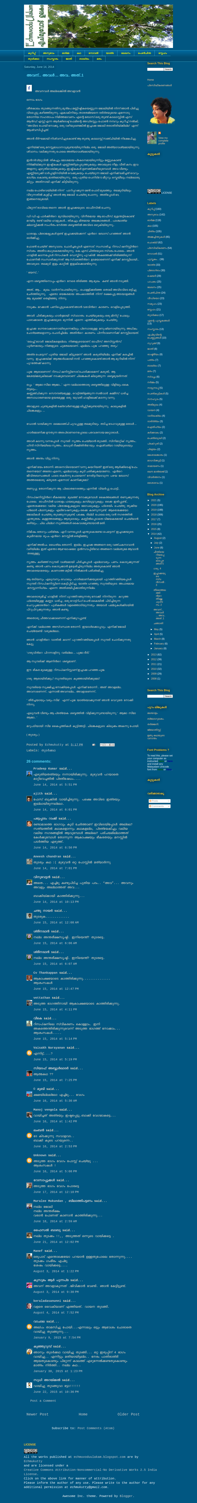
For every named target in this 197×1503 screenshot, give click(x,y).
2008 (154, 678)
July (156, 542)
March (158, 639)
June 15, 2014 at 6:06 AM (55, 943)
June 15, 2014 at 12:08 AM (56, 922)
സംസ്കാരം (52, 59)
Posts (153, 801)
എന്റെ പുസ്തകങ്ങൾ (158, 320)
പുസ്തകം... (153, 259)
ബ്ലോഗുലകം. (155, 718)
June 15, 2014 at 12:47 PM (56, 989)
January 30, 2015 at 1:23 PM (57, 1371)
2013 (154, 654)
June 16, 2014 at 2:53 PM (55, 1146)
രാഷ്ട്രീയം (153, 354)
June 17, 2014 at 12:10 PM (56, 1192)
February (159, 643)
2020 (154, 505)
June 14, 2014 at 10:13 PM (56, 902)
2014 (154, 534)
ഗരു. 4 (157, 568)
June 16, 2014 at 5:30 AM (55, 1101)
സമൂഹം (152, 304)
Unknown (39, 1155)
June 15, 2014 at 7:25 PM (55, 1080)
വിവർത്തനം (154, 477)
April (157, 634)
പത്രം (151, 360)
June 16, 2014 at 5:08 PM (55, 1171)
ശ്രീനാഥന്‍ (41, 931)
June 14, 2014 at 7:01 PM (55, 868)
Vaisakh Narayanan (49, 1048)
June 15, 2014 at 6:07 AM (55, 964)
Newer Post (37, 1414)
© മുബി (39, 1089)
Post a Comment (43, 1401)
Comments (156, 806)
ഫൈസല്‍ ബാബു (46, 1230)
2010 (154, 669)
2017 (154, 519)
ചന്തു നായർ (42, 911)
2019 (154, 510)
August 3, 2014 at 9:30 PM (56, 1292)
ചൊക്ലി (152, 242)
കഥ (79, 53)
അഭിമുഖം (153, 404)
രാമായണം (153, 466)
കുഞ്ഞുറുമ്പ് (42, 1346)
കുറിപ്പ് (31, 53)
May (156, 629)
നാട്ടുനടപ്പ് (153, 388)
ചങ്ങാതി (158, 623)
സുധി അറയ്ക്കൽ (46, 1380)
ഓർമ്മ (65, 53)
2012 (154, 659)
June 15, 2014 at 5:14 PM (55, 1039)
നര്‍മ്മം (151, 382)
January (158, 648)
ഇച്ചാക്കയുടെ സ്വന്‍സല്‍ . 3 (159, 579)
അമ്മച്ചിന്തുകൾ (156, 237)
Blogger (126, 1496)
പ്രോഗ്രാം (153, 270)
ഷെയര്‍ (151, 276)
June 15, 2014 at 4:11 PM (55, 1009)
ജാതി (69, 59)
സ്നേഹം (162, 53)
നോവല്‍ (93, 53)
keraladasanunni (47, 1301)
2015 (154, 529)
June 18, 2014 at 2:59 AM (55, 1221)
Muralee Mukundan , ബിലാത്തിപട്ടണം (63, 1201)
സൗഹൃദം (153, 399)
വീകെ (37, 1018)
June (157, 547)
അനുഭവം (48, 53)
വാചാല (38, 1321)
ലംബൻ (38, 1130)
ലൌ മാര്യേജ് (155, 471)
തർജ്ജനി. (153, 724)
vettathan (41, 998)
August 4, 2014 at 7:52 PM (56, 1312)
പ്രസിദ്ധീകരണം (157, 248)
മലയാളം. (152, 713)
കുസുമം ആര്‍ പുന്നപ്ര (50, 1280)
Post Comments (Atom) (96, 1428)
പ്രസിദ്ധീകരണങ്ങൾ (159, 85)
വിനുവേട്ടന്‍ (41, 877)
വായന (151, 410)
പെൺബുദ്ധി (154, 438)
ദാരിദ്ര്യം (153, 421)
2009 (154, 673)
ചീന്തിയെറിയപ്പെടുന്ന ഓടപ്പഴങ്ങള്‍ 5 (158, 558)
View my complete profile (163, 141)
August (158, 538)
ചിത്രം (151, 231)
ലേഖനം (125, 53)
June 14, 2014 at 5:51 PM (55, 785)
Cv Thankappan (45, 973)
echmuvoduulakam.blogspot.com (99, 1457)
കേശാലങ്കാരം (155, 455)
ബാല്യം (84, 59)
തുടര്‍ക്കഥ (33, 59)
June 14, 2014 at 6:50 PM (55, 847)
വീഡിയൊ (153, 298)
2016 (154, 524)
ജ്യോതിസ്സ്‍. (154, 730)
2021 (154, 500)
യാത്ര (110, 53)
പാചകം (151, 281)
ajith (38, 793)
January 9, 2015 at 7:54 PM (56, 1337)
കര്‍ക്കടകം (153, 432)
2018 (154, 514)
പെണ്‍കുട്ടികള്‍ (156, 393)
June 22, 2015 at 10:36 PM (56, 1392)
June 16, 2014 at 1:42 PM (55, 1121)
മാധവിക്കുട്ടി (154, 460)
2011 (154, 664)
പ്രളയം (152, 449)
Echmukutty (33, 1461)
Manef (38, 1251)
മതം (99, 59)
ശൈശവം (153, 483)
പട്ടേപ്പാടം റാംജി (45, 818)
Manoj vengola (45, 1110)
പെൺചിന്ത (144, 53)
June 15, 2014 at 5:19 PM (55, 1059)
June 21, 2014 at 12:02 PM (56, 1242)
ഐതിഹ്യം (154, 427)
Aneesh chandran (47, 856)
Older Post (129, 1414)
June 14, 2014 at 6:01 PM (55, 809)
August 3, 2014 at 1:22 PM (56, 1271)
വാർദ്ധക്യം (154, 415)
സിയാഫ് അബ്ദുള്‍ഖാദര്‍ (50, 1068)
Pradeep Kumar (45, 768)
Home (83, 1414)
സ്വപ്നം (151, 376)
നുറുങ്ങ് (152, 343)
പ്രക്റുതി (153, 443)
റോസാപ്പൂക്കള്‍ (44, 1180)
